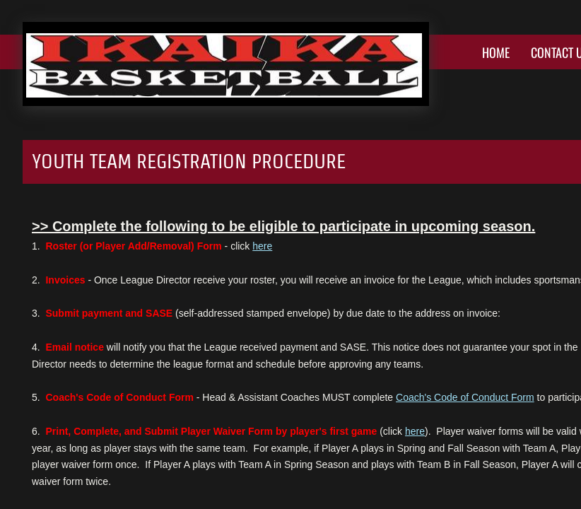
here (262, 246)
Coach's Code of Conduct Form (465, 397)
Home (496, 52)
